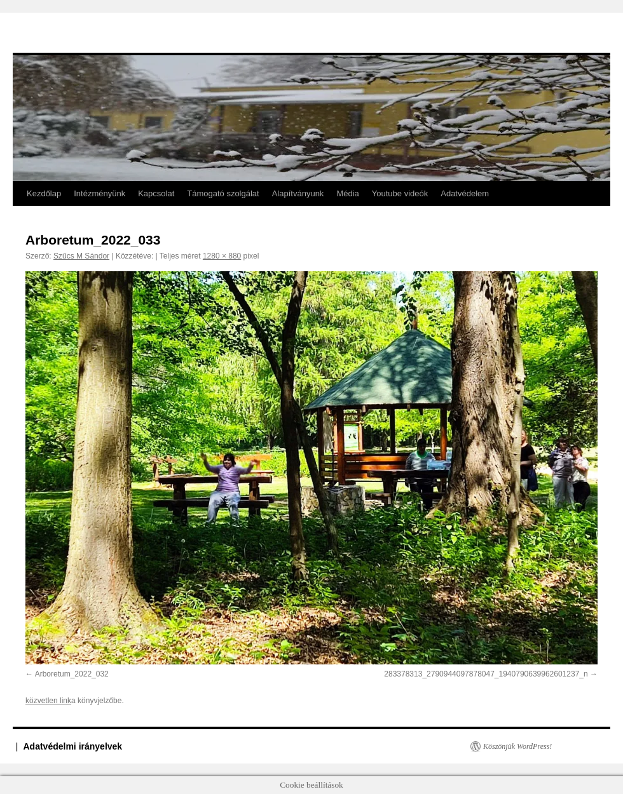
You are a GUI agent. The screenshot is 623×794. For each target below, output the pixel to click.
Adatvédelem (465, 193)
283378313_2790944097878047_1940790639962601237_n (485, 674)
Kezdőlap (44, 193)
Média (347, 193)
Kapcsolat (156, 193)
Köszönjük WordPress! (517, 746)
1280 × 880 (222, 256)
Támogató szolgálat (223, 193)
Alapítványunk (298, 193)
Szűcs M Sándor (81, 256)
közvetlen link (48, 700)
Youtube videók (400, 193)
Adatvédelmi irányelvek (73, 746)
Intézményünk (99, 193)
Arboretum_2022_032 (72, 674)
